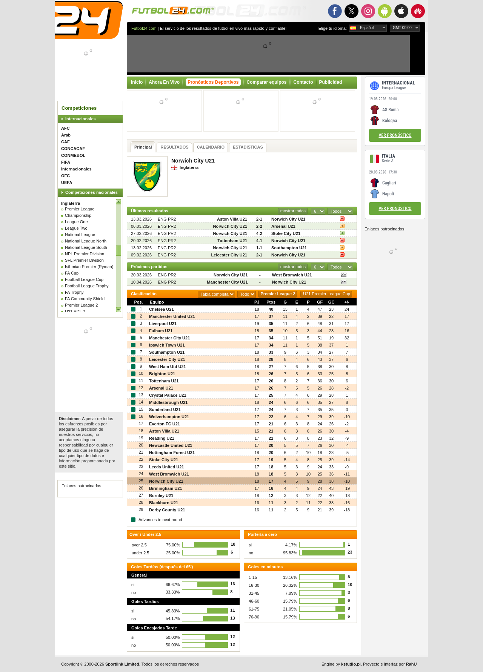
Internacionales (80, 119)
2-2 (259, 226)
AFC (65, 128)
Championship (78, 215)
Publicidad (330, 82)
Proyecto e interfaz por (390, 664)
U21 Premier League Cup (326, 294)
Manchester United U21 (172, 316)
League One (76, 221)
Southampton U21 (289, 247)
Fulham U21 (160, 330)
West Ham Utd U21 (167, 366)
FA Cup (71, 273)
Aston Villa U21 (232, 219)
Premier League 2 (81, 305)
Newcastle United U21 (170, 445)
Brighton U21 (162, 373)
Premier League (79, 209)
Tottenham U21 (232, 240)
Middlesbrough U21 (168, 402)
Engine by (341, 664)
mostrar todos (293, 211)
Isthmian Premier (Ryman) (89, 266)
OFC (65, 175)
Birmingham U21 (165, 488)
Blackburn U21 (163, 502)
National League (80, 234)
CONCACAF (73, 148)
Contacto (303, 82)
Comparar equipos (267, 82)
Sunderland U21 (165, 409)
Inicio (137, 82)
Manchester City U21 (227, 282)
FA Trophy (74, 292)
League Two (76, 228)
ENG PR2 (167, 219)
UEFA (66, 182)
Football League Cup (84, 279)
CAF (65, 142)
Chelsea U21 (161, 309)
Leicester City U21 (229, 255)
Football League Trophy (87, 286)
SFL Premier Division (84, 260)
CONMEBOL (73, 155)
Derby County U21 (167, 510)
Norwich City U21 (288, 219)
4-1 (259, 240)
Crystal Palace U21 (167, 395)
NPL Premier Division (84, 254)
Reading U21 (161, 438)
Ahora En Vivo (164, 82)
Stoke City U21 (285, 233)
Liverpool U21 (163, 323)
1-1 (259, 247)
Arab (66, 135)
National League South (86, 247)
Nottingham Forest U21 (172, 452)
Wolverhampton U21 (169, 416)
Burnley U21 (161, 495)
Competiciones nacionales (91, 192)
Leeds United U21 (166, 467)
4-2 (259, 233)
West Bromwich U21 (292, 275)
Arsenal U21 (283, 226)
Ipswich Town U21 (167, 345)
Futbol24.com (144, 28)
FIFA (65, 162)
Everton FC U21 (164, 424)
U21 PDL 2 (75, 311)
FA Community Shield (85, 298)
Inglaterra (70, 203)
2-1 (259, 219)
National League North (85, 241)
